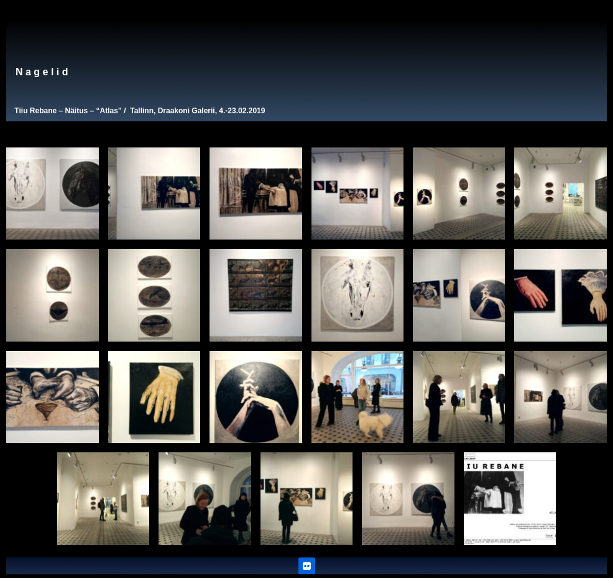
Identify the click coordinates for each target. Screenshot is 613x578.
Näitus (76, 110)
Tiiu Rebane (35, 110)
